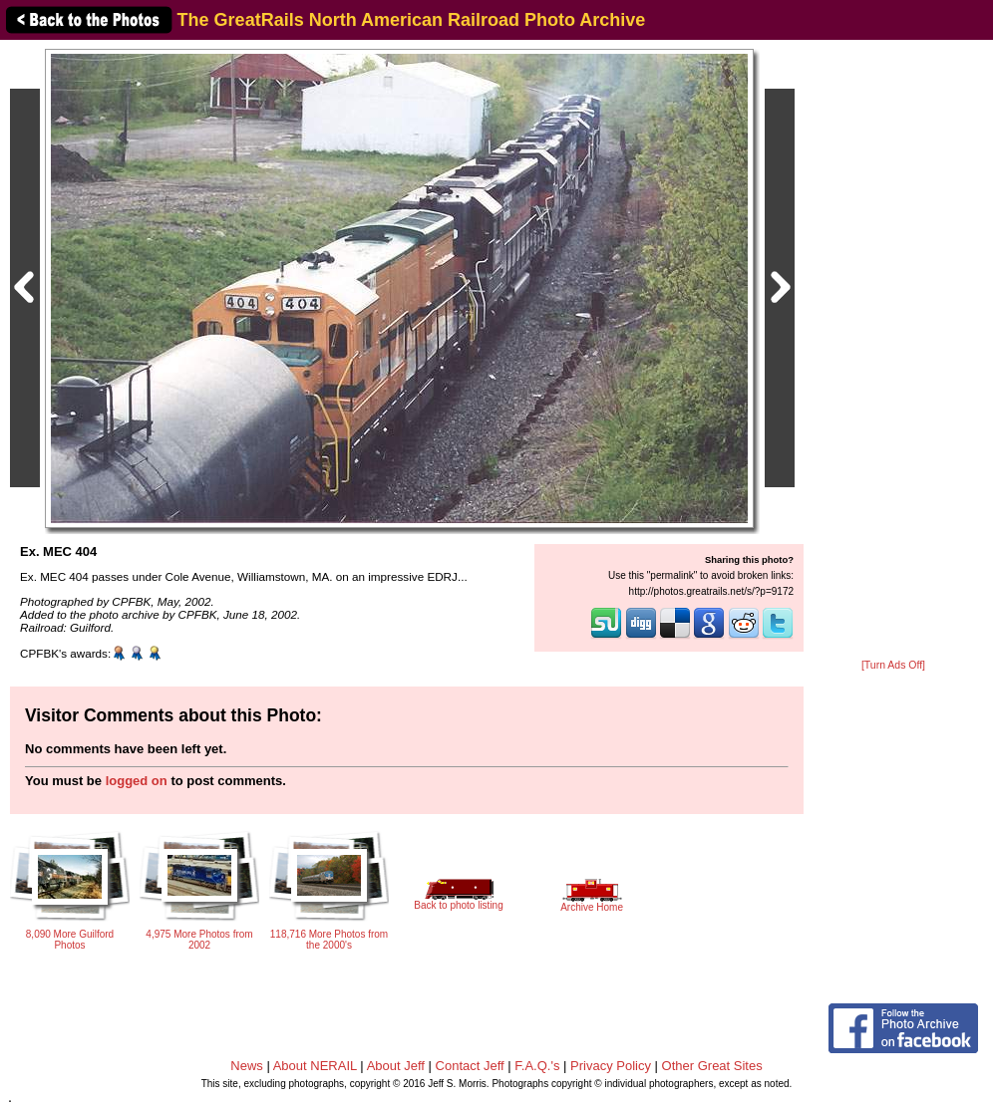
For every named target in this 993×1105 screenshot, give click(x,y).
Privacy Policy (610, 1065)
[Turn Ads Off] (893, 665)
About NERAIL (315, 1065)
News (246, 1065)
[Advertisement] (893, 351)
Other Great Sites (712, 1065)
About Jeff (396, 1065)
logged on (136, 780)
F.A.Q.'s (536, 1065)
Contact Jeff (470, 1065)
